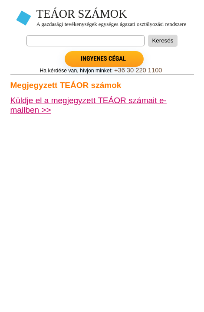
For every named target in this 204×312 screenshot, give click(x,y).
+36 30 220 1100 (138, 70)
